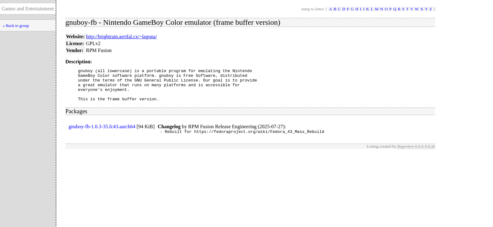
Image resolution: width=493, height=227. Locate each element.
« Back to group (16, 25)
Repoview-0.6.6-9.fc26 (416, 153)
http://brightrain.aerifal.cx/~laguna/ (121, 36)
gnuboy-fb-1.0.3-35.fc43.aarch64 (102, 133)
